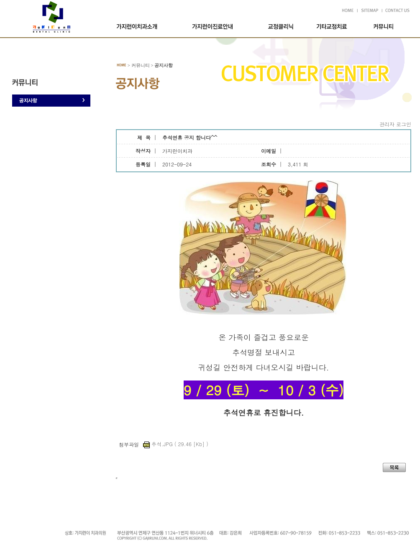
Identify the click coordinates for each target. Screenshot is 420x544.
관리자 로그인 (395, 124)
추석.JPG (175, 443)
